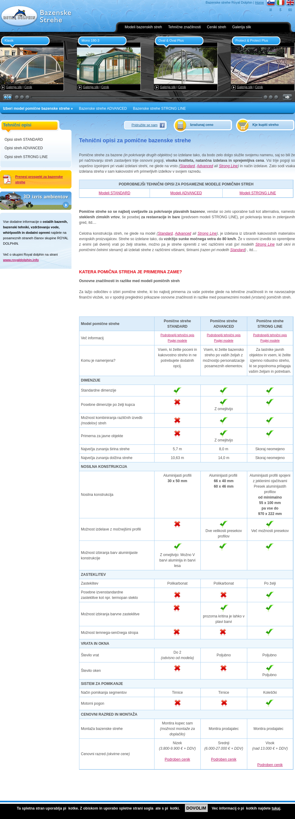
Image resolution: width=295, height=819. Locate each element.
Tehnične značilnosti (184, 27)
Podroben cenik (177, 759)
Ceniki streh (216, 27)
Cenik (28, 87)
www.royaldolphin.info (21, 260)
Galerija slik (241, 27)
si (270, 9)
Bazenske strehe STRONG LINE (159, 108)
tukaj (276, 808)
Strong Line (228, 166)
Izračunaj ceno (201, 124)
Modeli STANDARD (114, 193)
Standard (187, 166)
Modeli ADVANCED (186, 193)
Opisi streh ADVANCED (24, 148)
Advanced (205, 166)
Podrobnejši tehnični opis (177, 335)
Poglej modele (177, 340)
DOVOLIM (196, 808)
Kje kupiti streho (265, 124)
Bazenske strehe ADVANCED (103, 108)
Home (259, 2)
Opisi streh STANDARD (24, 139)
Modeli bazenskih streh (143, 27)
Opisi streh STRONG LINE (26, 157)
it (280, 9)
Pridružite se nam (144, 125)
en (290, 9)
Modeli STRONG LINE (257, 193)
